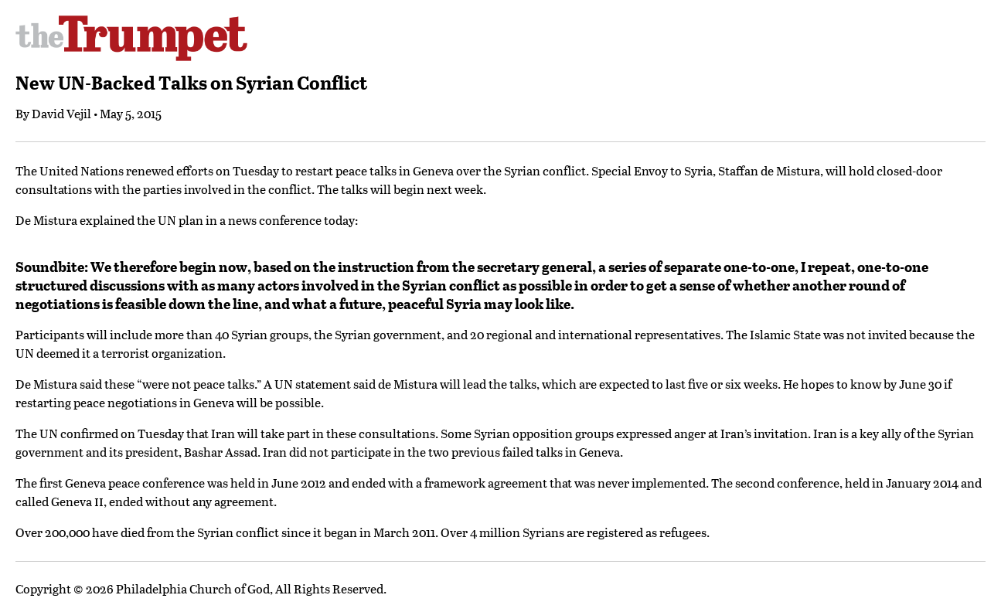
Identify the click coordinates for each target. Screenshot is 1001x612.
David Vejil (61, 113)
